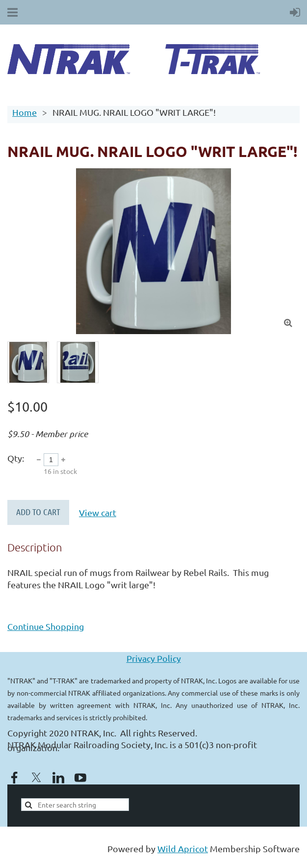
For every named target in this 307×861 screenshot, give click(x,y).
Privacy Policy (154, 658)
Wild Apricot (182, 848)
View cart (97, 512)
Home (24, 112)
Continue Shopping (45, 626)
